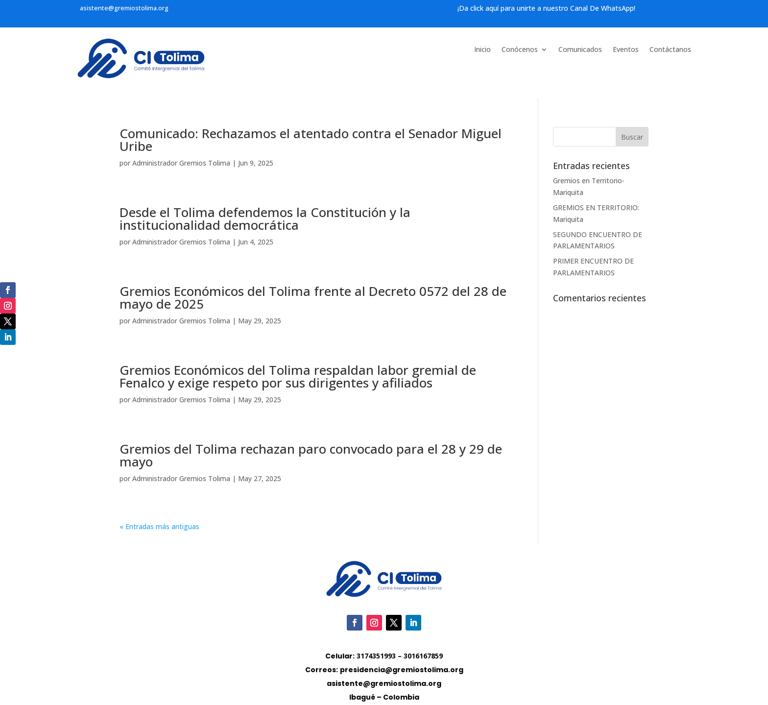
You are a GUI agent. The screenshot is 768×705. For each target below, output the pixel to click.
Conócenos (520, 50)
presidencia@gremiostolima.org (401, 670)
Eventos (626, 50)
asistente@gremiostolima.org (124, 7)
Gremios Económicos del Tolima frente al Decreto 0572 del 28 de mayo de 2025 (313, 297)
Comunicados (580, 50)
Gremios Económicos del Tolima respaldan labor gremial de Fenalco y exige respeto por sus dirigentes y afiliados (298, 376)
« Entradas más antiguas (159, 526)
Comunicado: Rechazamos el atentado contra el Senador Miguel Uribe (311, 139)
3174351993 (376, 655)
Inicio (482, 50)
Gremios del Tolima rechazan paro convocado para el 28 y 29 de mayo (311, 455)
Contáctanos (670, 50)
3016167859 (423, 655)
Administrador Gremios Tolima (181, 163)
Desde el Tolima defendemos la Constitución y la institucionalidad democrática (265, 218)
